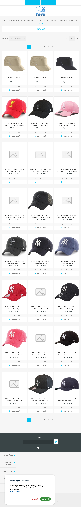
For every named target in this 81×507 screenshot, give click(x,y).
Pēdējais (52, 47)
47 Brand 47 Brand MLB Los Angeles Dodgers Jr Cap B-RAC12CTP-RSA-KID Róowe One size (66, 126)
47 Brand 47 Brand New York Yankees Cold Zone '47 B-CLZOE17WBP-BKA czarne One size (14, 401)
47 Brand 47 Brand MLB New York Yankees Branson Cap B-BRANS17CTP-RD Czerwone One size (66, 218)
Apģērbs (53, 20)
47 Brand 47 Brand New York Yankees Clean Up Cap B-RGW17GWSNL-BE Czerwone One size (14, 356)
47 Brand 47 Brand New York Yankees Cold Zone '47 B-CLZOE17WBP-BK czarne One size (66, 356)
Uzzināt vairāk (15, 492)
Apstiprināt (45, 499)
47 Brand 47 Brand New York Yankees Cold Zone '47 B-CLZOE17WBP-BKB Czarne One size (40, 401)
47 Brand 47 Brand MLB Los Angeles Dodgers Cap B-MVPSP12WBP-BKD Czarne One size (40, 126)
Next (48, 47)
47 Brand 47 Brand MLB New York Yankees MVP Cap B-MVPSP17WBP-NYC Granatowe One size (66, 310)
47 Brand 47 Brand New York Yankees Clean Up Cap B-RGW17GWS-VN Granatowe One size (40, 356)
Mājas (5, 20)
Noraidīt (35, 499)
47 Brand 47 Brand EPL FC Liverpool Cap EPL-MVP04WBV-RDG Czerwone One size (14, 125)
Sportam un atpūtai (14, 20)
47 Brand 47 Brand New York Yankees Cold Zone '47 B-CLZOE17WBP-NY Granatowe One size (66, 401)
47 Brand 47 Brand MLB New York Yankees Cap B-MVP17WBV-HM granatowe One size (40, 264)
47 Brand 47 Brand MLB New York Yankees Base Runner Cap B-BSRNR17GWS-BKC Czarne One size (14, 218)
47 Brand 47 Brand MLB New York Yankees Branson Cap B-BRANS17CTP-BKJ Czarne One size (40, 218)
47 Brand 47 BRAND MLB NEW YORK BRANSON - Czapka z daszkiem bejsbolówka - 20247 (14, 171)
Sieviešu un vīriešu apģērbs (66, 20)
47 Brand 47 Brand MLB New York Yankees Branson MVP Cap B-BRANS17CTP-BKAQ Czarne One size (14, 264)
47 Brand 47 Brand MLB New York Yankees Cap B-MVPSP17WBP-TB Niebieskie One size (66, 264)
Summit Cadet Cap (14, 78)
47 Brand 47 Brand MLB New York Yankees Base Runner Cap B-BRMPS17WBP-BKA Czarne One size (66, 172)
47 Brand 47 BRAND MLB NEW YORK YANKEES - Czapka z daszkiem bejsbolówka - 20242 (40, 171)
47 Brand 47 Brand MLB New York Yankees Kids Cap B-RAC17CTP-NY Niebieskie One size (40, 310)
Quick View (9, 86)
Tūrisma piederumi (42, 20)
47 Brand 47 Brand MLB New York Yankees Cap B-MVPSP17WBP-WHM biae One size (14, 310)
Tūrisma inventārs (28, 20)
